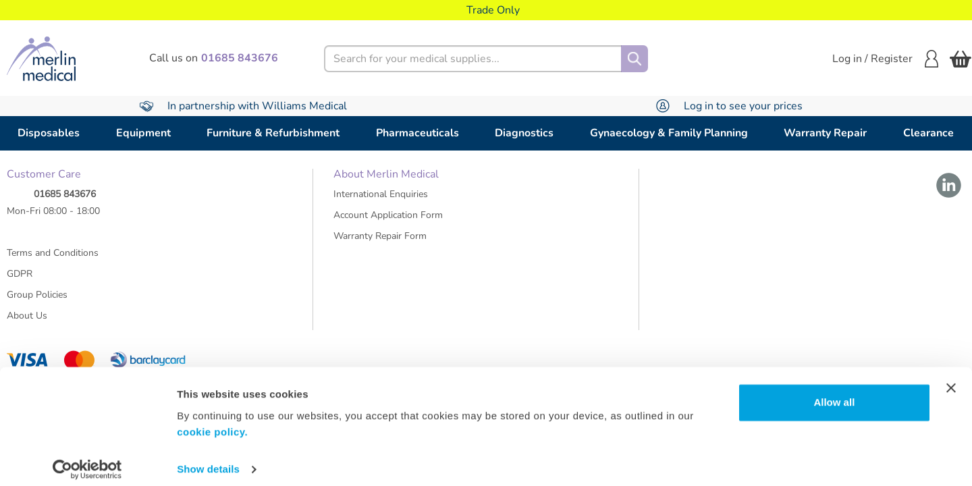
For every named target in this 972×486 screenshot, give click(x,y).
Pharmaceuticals (417, 133)
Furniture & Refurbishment (273, 133)
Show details (208, 459)
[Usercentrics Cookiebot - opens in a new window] (87, 460)
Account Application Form (388, 221)
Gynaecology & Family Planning (669, 133)
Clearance (928, 133)
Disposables (49, 133)
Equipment (143, 133)
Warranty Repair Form (380, 242)
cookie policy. (212, 422)
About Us (27, 321)
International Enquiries (380, 200)
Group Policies (37, 300)
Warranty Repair (825, 133)
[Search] (634, 58)
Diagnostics (524, 133)
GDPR (19, 279)
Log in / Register (885, 59)
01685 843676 (65, 200)
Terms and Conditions (53, 258)
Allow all (834, 392)
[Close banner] (951, 378)
